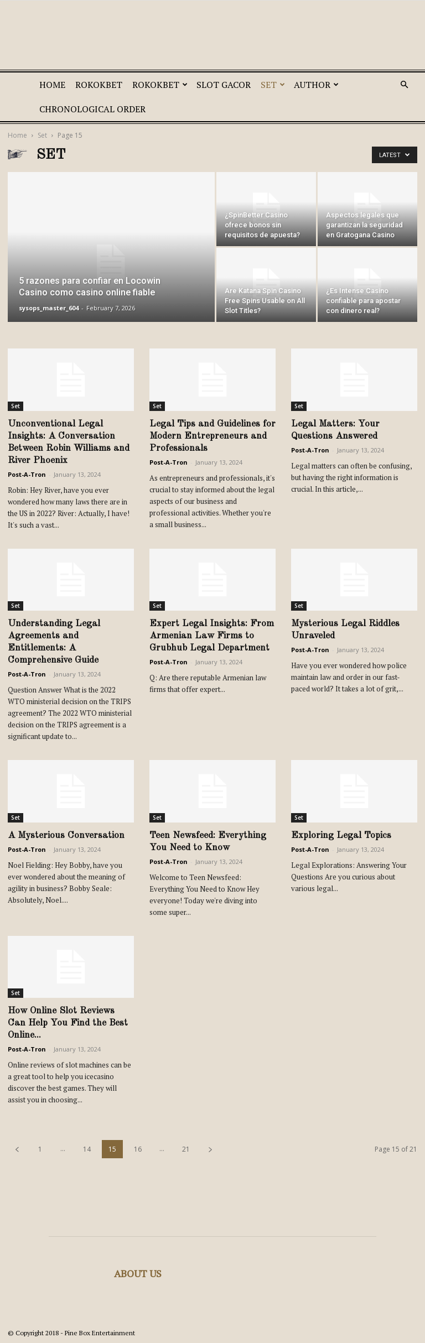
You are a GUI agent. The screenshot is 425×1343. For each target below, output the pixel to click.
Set (273, 85)
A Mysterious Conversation (66, 835)
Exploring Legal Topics (341, 835)
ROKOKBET (98, 85)
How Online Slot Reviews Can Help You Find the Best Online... (68, 1023)
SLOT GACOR (223, 85)
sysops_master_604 (49, 308)
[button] (404, 85)
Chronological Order (92, 109)
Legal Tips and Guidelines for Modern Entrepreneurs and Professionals (212, 436)
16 (138, 1149)
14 (87, 1149)
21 (186, 1149)
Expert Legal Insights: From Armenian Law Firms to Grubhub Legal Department (211, 636)
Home (52, 85)
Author (316, 85)
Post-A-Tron (27, 474)
